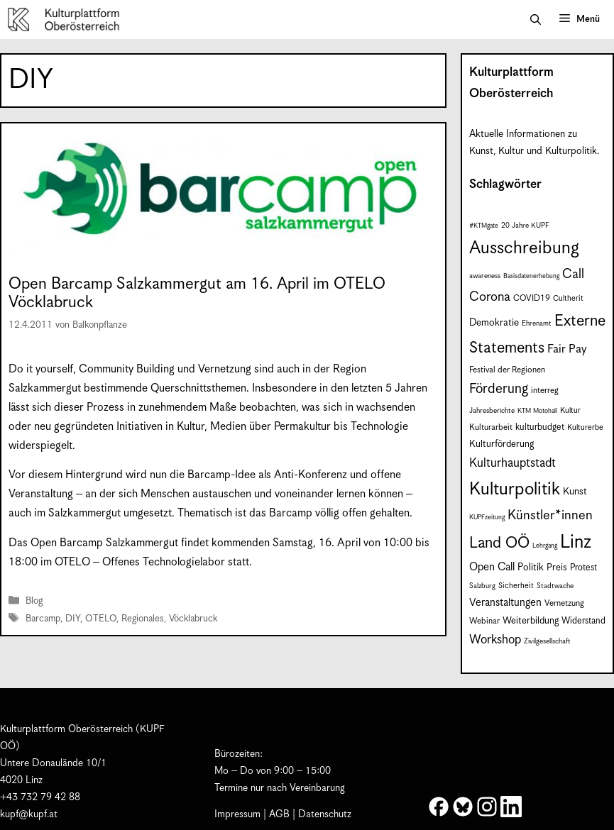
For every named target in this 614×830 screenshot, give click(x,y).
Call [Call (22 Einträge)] (573, 274)
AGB (279, 814)
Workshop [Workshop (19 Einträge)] (495, 640)
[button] (535, 19)
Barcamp (43, 619)
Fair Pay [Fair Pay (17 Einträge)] (567, 349)
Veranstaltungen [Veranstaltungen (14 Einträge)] (505, 603)
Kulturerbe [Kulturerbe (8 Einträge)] (585, 427)
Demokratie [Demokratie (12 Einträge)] (494, 322)
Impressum (237, 814)
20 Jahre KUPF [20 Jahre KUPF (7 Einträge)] (525, 225)
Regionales (142, 619)
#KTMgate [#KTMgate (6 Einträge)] (483, 226)
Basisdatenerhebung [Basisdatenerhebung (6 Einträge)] (531, 276)
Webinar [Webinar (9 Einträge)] (484, 621)
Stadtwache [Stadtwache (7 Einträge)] (555, 586)
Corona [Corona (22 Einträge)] (489, 296)
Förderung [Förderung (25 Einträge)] (498, 389)
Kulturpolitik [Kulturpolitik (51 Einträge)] (514, 489)
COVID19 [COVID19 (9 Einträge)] (531, 298)
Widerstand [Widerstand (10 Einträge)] (583, 621)
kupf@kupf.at (28, 814)
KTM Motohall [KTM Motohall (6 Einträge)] (537, 411)
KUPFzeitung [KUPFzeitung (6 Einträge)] (487, 517)
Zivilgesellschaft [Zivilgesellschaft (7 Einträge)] (547, 641)
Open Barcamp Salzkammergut (104, 543)
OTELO (100, 619)
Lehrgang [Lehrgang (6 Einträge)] (544, 546)
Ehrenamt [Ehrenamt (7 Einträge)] (537, 323)
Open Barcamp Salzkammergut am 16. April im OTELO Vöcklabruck (197, 293)
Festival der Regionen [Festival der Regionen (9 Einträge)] (507, 370)
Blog (34, 602)
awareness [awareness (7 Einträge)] (484, 276)
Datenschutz (324, 814)
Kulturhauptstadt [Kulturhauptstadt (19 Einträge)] (512, 463)
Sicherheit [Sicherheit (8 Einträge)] (516, 585)
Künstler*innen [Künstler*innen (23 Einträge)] (550, 515)
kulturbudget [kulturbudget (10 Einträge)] (539, 427)
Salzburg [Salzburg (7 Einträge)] (482, 586)
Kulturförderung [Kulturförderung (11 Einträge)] (501, 444)
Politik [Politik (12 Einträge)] (530, 567)
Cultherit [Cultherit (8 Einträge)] (568, 298)
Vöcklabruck (193, 619)
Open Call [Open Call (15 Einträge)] (492, 567)
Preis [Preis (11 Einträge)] (557, 568)
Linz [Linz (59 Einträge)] (575, 542)
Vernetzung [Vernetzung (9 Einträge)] (564, 603)
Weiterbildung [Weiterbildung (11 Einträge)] (531, 621)
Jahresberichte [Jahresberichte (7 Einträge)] (492, 410)
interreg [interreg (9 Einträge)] (545, 390)
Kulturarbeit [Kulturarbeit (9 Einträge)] (490, 427)
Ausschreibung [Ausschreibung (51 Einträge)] (524, 248)
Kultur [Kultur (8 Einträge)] (570, 410)
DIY (72, 619)
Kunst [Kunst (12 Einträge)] (575, 491)
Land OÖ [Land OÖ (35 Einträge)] (499, 543)
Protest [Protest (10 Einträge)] (583, 568)
